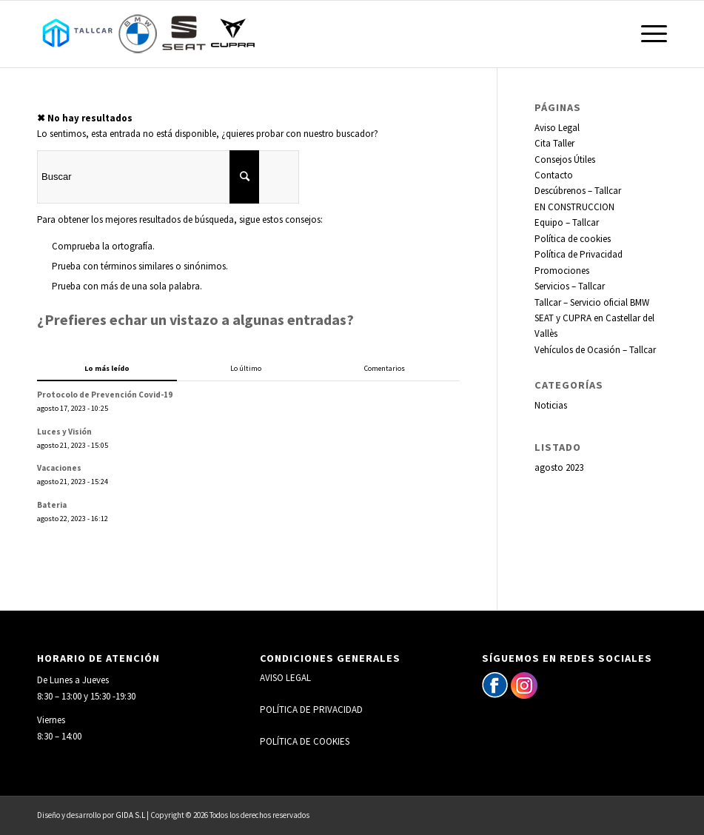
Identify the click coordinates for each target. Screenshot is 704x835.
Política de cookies (572, 238)
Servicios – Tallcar (569, 286)
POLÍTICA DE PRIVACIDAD (311, 709)
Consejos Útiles (564, 159)
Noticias (550, 405)
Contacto (553, 175)
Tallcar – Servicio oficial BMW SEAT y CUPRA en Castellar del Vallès (594, 318)
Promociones (561, 270)
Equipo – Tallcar (566, 222)
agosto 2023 (558, 467)
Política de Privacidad (578, 254)
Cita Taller (554, 143)
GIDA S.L (130, 815)
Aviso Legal (557, 127)
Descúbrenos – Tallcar (577, 190)
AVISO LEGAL (285, 677)
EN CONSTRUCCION (574, 207)
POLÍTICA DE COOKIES (304, 741)
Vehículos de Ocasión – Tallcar (595, 349)
